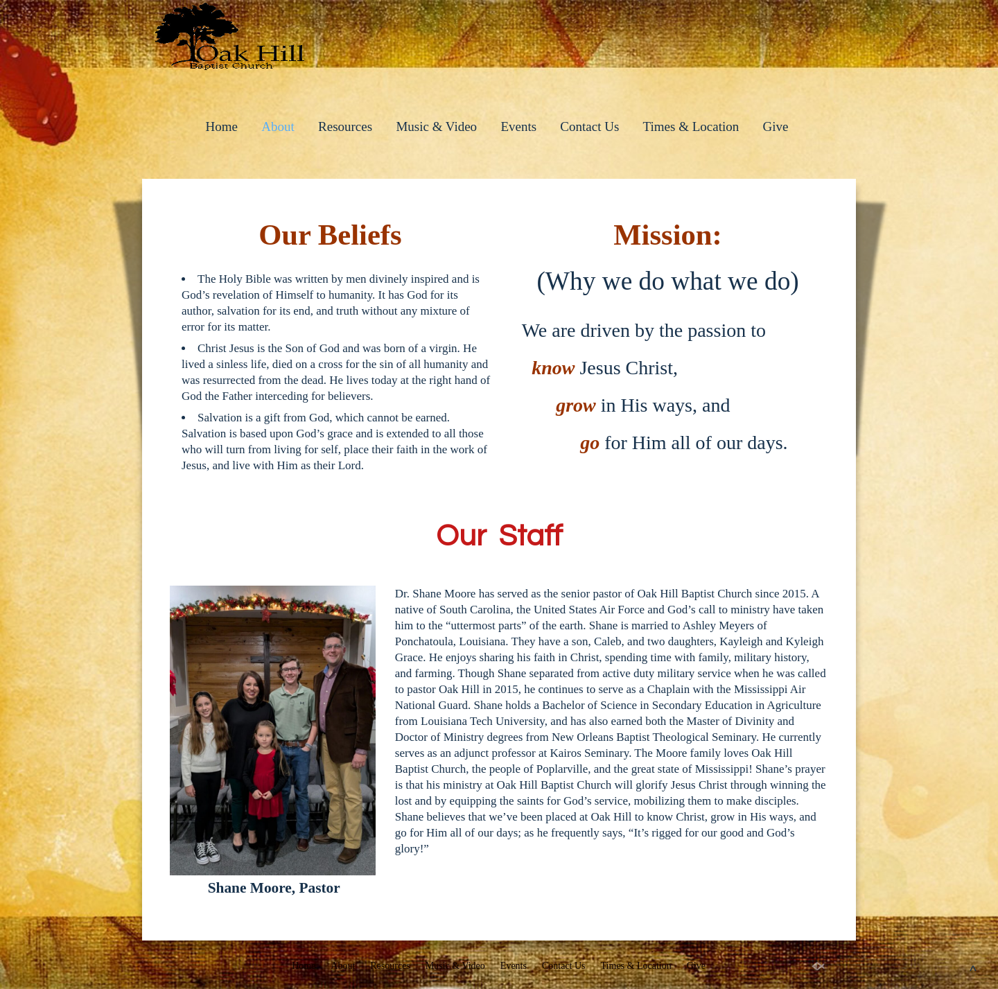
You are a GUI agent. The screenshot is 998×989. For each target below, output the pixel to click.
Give (775, 126)
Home (222, 126)
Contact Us (589, 126)
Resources (345, 126)
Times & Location (691, 126)
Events (518, 126)
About (278, 126)
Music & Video (436, 126)
